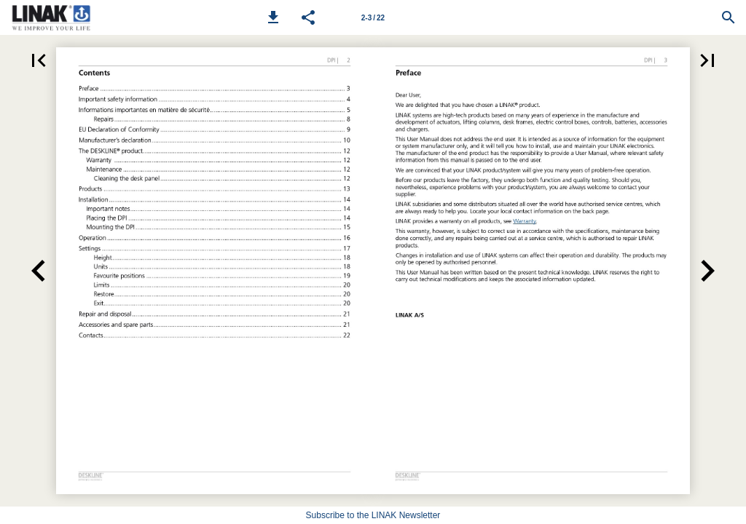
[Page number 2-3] (373, 17)
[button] (273, 17)
